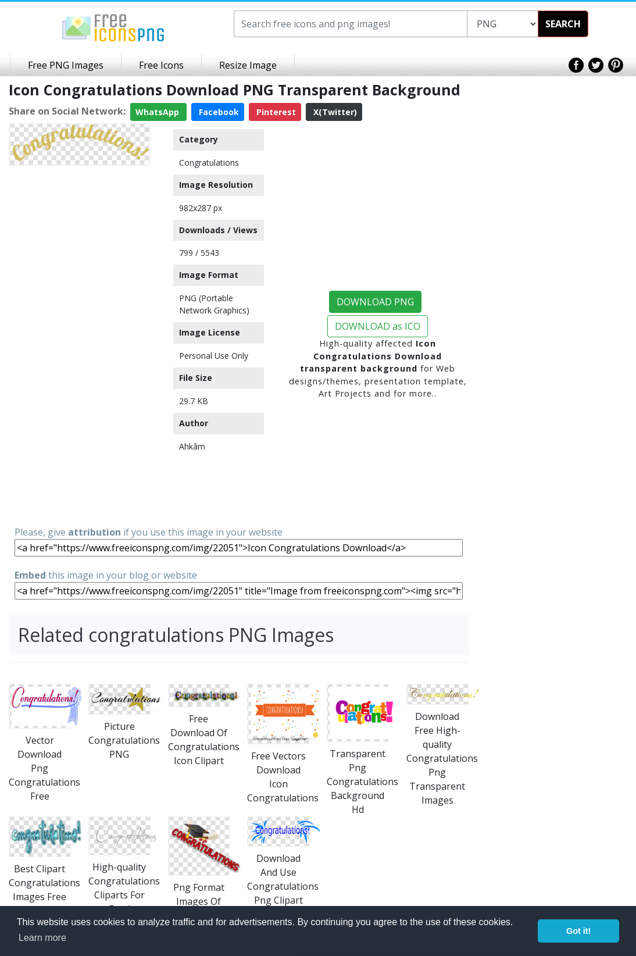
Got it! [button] (578, 931)
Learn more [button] (42, 938)
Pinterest (275, 111)
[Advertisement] (79, 344)
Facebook (217, 111)
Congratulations (209, 162)
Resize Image (248, 65)
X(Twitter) (334, 111)
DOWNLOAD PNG (375, 301)
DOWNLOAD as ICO (377, 326)
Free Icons (161, 65)
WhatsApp (158, 111)
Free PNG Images (65, 65)
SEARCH (563, 23)
